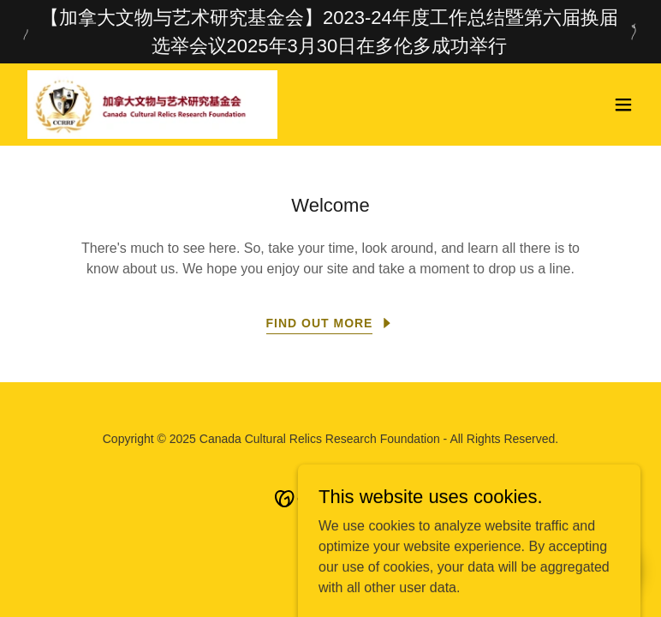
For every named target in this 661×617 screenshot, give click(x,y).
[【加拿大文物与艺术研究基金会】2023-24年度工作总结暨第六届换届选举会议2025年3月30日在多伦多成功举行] (330, 31)
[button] (623, 104)
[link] (152, 104)
